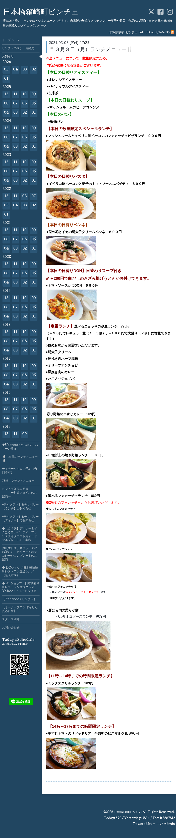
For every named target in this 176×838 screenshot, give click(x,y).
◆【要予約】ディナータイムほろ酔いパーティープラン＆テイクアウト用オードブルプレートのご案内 (19, 534)
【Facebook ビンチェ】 (19, 599)
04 (15, 70)
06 (24, 103)
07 (15, 103)
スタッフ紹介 (11, 619)
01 (6, 79)
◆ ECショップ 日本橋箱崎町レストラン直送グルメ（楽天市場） (20, 571)
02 (34, 70)
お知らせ (8, 56)
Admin (169, 824)
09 (33, 94)
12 (6, 94)
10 (24, 94)
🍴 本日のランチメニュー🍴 (20, 459)
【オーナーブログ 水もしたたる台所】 (20, 609)
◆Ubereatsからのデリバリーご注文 (20, 447)
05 (6, 70)
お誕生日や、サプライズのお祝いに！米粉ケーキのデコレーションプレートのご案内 (19, 554)
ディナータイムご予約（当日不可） (19, 470)
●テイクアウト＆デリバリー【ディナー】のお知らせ (20, 518)
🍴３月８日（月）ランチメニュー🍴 (91, 50)
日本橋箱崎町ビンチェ (41, 13)
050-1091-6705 (157, 32)
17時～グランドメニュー (18, 481)
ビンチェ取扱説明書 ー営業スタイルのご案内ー (19, 493)
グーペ (157, 824)
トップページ (11, 40)
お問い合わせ (11, 628)
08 (6, 103)
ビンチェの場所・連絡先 (18, 48)
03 (24, 70)
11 (15, 94)
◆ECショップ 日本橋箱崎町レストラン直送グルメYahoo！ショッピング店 (21, 587)
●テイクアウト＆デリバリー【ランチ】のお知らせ (20, 506)
